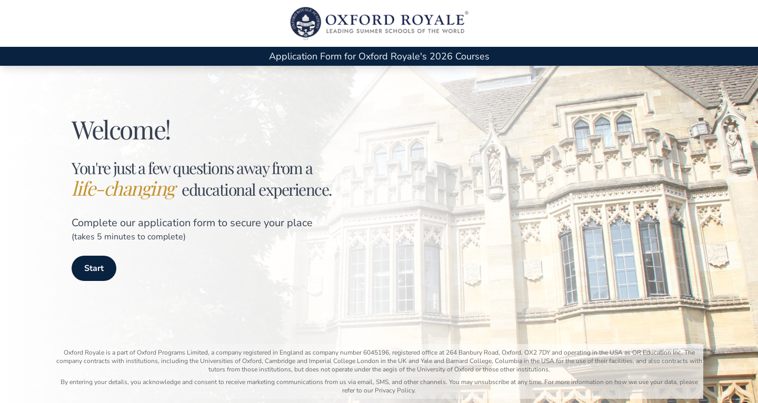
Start (94, 268)
